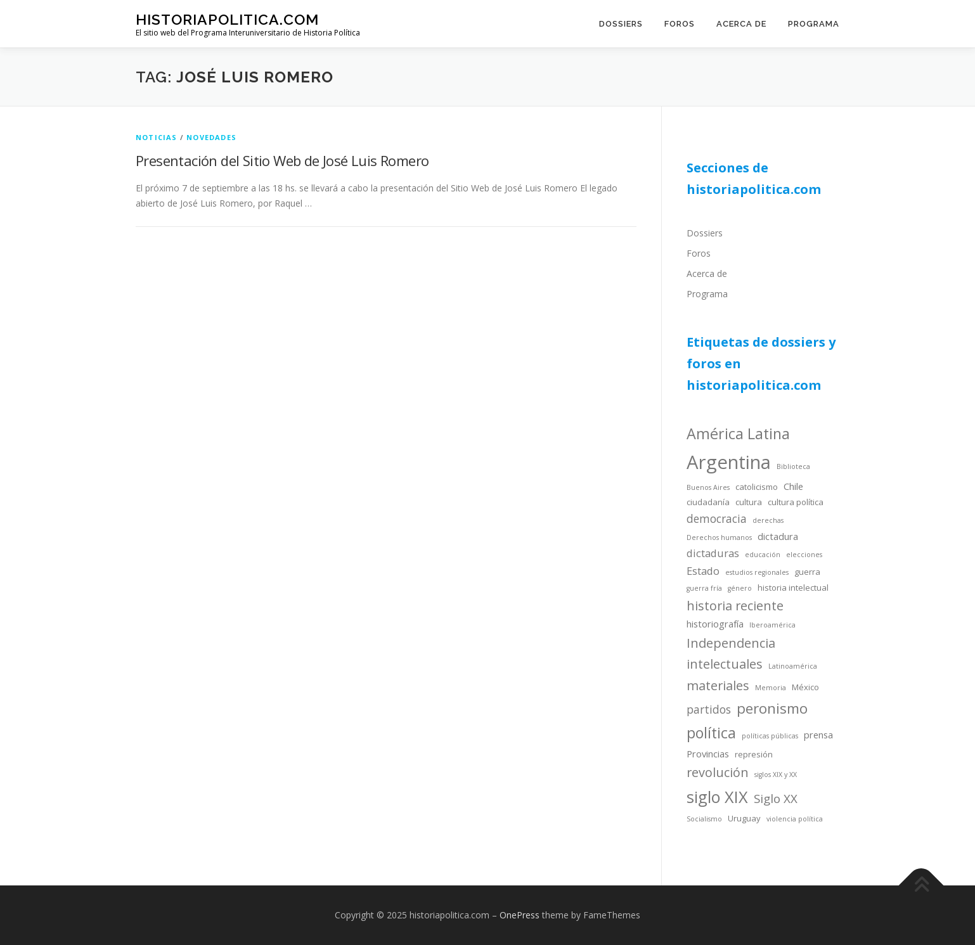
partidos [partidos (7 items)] (709, 709)
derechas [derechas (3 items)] (768, 520)
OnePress (519, 915)
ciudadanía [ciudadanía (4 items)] (708, 502)
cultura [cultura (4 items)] (748, 502)
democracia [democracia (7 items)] (717, 518)
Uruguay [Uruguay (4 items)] (744, 818)
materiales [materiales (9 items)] (718, 685)
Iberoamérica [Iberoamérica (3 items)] (772, 624)
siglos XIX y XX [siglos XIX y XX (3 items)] (775, 774)
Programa (813, 24)
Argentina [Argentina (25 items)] (729, 462)
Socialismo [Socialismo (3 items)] (704, 818)
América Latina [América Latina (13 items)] (738, 433)
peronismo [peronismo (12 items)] (772, 708)
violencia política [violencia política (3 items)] (794, 818)
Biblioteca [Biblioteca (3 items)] (793, 466)
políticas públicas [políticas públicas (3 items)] (770, 735)
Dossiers (621, 24)
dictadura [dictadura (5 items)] (778, 536)
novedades (211, 137)
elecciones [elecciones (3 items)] (804, 554)
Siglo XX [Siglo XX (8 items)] (775, 798)
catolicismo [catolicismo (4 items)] (756, 486)
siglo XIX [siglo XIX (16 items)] (717, 796)
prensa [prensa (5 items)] (818, 734)
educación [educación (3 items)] (762, 554)
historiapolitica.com (227, 19)
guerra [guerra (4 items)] (807, 571)
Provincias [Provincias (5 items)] (708, 753)
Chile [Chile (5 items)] (793, 486)
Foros (679, 24)
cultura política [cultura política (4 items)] (795, 502)
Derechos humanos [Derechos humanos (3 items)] (719, 537)
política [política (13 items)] (711, 733)
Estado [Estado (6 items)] (703, 570)
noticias (157, 137)
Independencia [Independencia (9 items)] (731, 643)
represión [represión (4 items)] (754, 754)
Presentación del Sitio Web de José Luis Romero (282, 160)
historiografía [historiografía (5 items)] (715, 623)
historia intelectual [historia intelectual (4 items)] (793, 587)
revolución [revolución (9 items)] (718, 772)
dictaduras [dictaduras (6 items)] (713, 553)
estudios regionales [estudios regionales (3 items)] (757, 572)
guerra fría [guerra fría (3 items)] (704, 588)
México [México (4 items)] (805, 687)
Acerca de (741, 24)
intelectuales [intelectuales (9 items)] (725, 663)
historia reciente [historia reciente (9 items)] (735, 605)
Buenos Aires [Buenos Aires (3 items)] (708, 487)
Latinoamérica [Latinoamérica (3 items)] (792, 666)
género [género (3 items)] (740, 588)
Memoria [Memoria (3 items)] (770, 687)
